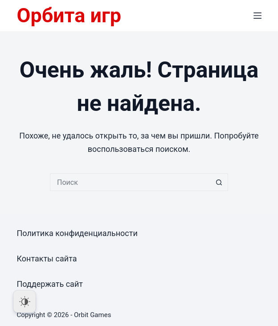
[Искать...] (130, 182)
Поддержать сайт (49, 284)
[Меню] (257, 16)
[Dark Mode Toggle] (24, 301)
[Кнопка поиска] (219, 182)
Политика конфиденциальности (76, 233)
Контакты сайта (46, 258)
